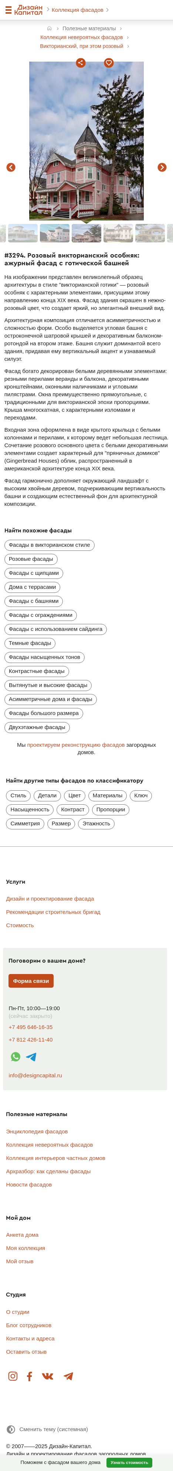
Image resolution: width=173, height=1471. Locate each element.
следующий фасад (162, 167)
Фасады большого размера (44, 713)
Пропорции (110, 809)
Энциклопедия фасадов (37, 1131)
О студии (17, 1312)
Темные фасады (30, 643)
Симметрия (25, 823)
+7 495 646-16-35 (30, 1027)
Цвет (74, 795)
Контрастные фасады (37, 671)
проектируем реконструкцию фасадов (76, 745)
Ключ (140, 795)
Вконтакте (48, 1377)
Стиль (18, 795)
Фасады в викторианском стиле (49, 545)
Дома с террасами (32, 587)
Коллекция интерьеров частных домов (55, 1158)
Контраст (72, 809)
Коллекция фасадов (78, 10)
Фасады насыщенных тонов (44, 657)
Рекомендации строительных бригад (53, 912)
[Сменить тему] (47, 1429)
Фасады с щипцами (34, 573)
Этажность (96, 823)
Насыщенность (29, 809)
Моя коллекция (25, 1248)
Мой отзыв (19, 1261)
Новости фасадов (29, 1184)
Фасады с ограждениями (40, 615)
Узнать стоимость (129, 1462)
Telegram (68, 1377)
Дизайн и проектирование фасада (50, 898)
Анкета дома (22, 1235)
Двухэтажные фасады (37, 727)
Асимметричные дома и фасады (50, 699)
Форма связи (31, 981)
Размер (61, 823)
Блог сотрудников (28, 1325)
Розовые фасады (31, 559)
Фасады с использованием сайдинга (55, 629)
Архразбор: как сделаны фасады (48, 1171)
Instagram (13, 1377)
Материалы (107, 795)
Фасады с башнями (34, 601)
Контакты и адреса (30, 1338)
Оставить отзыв (26, 1352)
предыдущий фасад (10, 167)
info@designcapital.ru (35, 1075)
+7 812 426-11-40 (30, 1039)
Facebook (29, 1377)
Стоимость (20, 925)
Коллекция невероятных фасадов (49, 1145)
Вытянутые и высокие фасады (48, 685)
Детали (47, 795)
